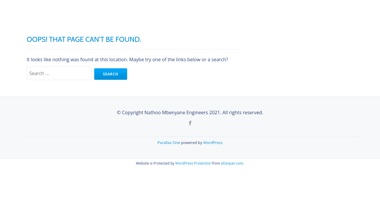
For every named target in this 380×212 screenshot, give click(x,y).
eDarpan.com (232, 163)
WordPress (213, 142)
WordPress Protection (193, 163)
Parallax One (169, 142)
